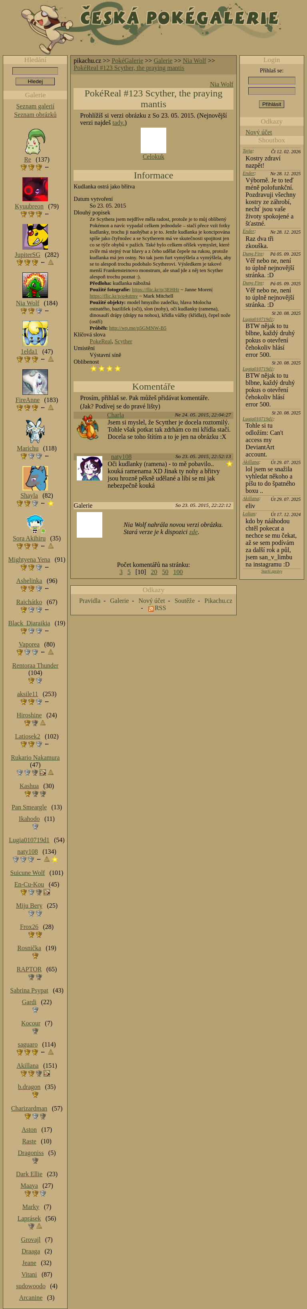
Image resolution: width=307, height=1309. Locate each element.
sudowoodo (31, 1286)
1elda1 (29, 351)
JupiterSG (27, 254)
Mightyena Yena (29, 559)
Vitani (29, 1274)
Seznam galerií (35, 106)
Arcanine (31, 1297)
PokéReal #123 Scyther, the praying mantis (129, 67)
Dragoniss (31, 1152)
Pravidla (89, 600)
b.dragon (29, 1086)
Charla (115, 415)
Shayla (29, 495)
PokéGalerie (127, 60)
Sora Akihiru (29, 538)
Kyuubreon (29, 206)
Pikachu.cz (218, 600)
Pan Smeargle (29, 807)
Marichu (27, 448)
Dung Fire (253, 253)
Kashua (29, 786)
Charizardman (29, 1108)
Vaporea (29, 644)
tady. (118, 122)
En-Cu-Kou (29, 884)
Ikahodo (29, 818)
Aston (29, 1129)
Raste (29, 1141)
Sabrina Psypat (29, 990)
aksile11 (27, 694)
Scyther (123, 341)
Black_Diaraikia (29, 623)
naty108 (121, 456)
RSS (160, 607)
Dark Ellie (29, 1174)
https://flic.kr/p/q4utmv (114, 296)
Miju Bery (29, 905)
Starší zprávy (271, 571)
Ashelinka (29, 580)
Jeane (29, 1262)
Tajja (247, 151)
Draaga (31, 1251)
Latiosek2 (27, 736)
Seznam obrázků (35, 114)
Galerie (163, 60)
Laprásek (29, 1218)
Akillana (251, 462)
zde (193, 531)
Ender (248, 173)
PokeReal (101, 341)
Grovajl (31, 1239)
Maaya (29, 1185)
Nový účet (258, 132)
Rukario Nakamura (35, 757)
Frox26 (29, 926)
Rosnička (29, 948)
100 (178, 571)
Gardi (29, 1002)
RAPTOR (29, 969)
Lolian (249, 513)
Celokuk (153, 156)
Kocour (30, 1023)
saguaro (28, 1044)
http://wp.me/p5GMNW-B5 (138, 328)
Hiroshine (29, 715)
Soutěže (185, 600)
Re (27, 159)
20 (154, 571)
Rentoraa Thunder (35, 665)
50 (165, 571)
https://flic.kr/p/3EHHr (155, 289)
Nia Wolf (194, 60)
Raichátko (29, 601)
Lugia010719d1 (258, 319)
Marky (31, 1206)
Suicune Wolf (27, 872)
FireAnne (28, 399)
